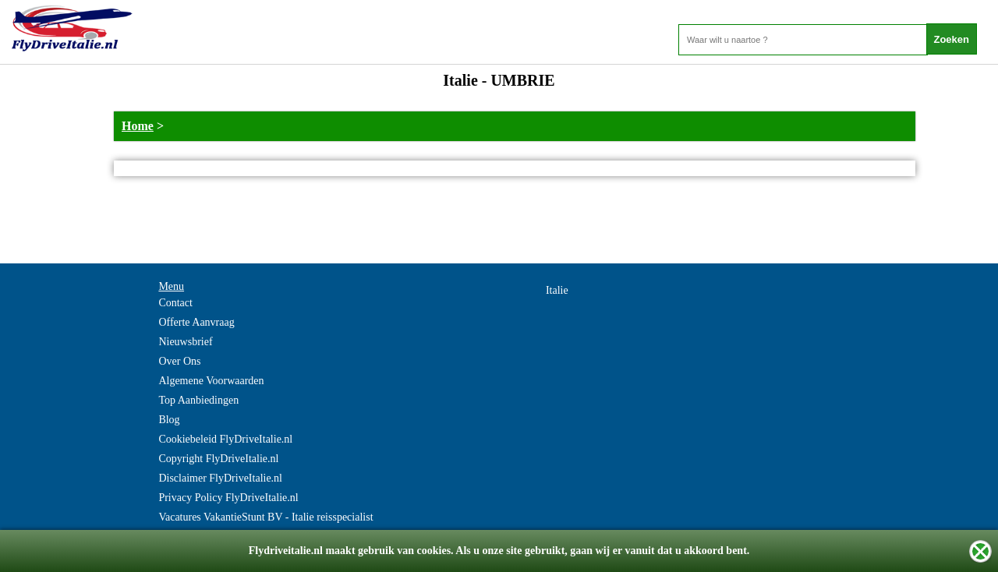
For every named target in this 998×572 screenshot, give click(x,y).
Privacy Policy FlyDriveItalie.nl (228, 497)
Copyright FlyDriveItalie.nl (218, 458)
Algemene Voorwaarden (211, 381)
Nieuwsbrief (185, 342)
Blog (168, 419)
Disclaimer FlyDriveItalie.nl (220, 478)
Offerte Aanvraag (196, 322)
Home (138, 125)
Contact (175, 303)
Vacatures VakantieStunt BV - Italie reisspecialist (265, 517)
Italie (557, 290)
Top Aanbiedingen (198, 400)
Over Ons (179, 361)
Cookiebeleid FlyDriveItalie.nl (225, 439)
